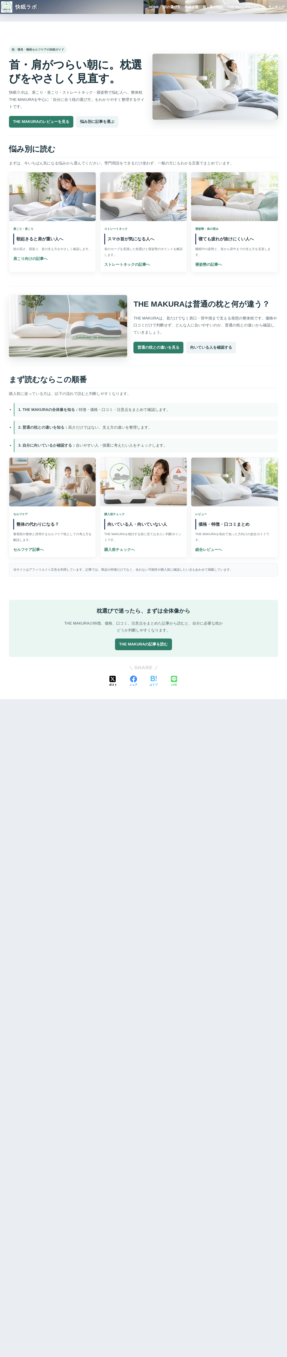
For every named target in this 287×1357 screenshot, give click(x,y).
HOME (154, 7)
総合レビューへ (208, 550)
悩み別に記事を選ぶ (97, 122)
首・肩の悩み (213, 7)
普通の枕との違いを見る (158, 347)
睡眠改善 (191, 7)
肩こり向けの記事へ (30, 259)
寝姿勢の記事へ (208, 264)
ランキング (276, 7)
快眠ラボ (19, 7)
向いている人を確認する (211, 347)
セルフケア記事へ (28, 550)
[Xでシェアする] (113, 681)
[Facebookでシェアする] (133, 681)
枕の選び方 (171, 7)
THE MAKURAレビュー (245, 7)
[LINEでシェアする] (174, 681)
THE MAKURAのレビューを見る (41, 122)
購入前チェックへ (119, 550)
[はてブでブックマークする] (154, 681)
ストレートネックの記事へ (127, 264)
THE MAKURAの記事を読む (143, 644)
